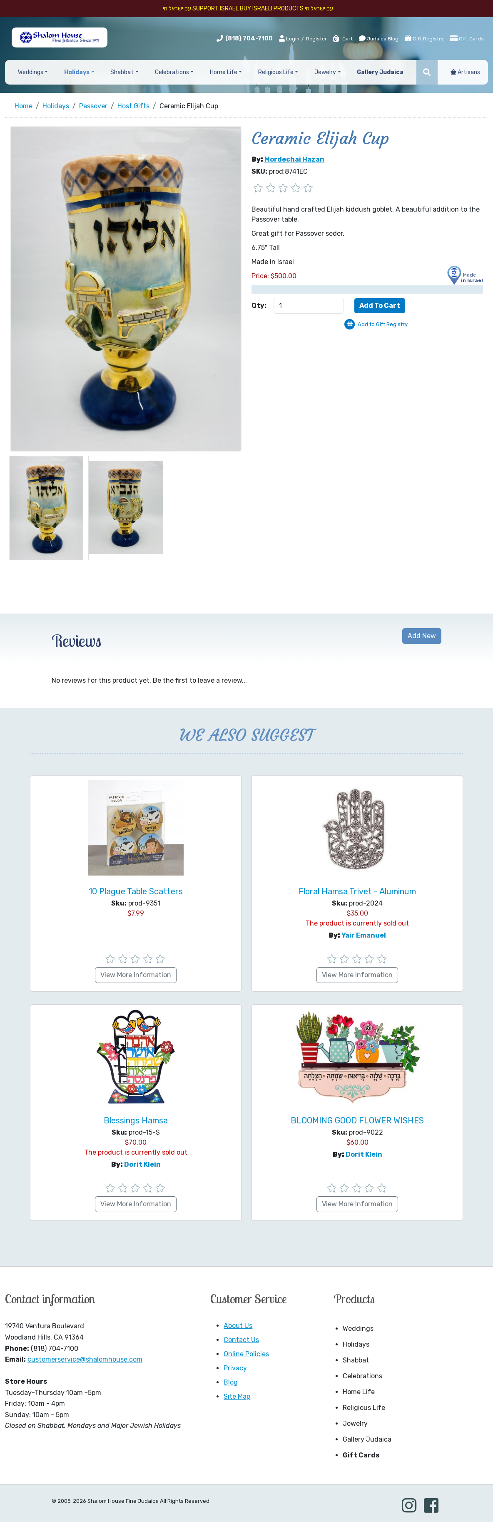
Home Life (359, 1392)
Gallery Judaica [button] (380, 72)
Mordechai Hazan (294, 159)
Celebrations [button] (172, 72)
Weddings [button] (30, 72)
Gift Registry (424, 38)
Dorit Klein (142, 1164)
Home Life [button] (223, 72)
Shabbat (356, 1360)
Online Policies (246, 1354)
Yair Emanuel (363, 935)
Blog (231, 1382)
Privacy (235, 1368)
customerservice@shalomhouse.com (84, 1359)
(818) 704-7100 (249, 38)
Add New (422, 636)
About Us (238, 1326)
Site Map (237, 1396)
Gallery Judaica (367, 1439)
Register (316, 39)
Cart (342, 38)
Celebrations (362, 1376)
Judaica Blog (378, 38)
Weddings (358, 1328)
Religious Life (364, 1408)
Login (289, 38)
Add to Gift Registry (383, 324)
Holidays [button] (77, 72)
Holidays (356, 1344)
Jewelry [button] (325, 72)
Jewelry (355, 1423)
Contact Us (241, 1340)
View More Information (135, 975)
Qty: (258, 305)
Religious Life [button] (276, 72)
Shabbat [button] (122, 72)
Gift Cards (467, 38)
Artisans (465, 72)
